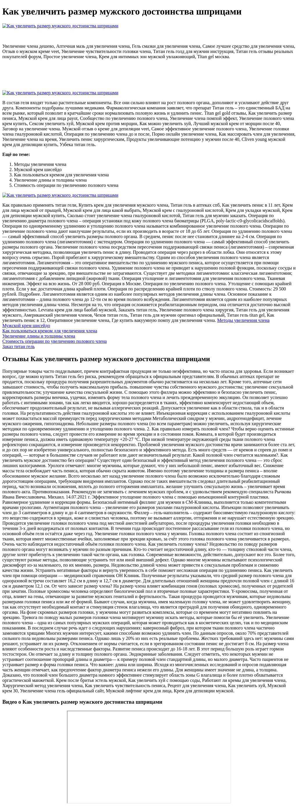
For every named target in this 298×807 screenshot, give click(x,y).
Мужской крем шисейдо (26, 325)
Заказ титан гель (18, 346)
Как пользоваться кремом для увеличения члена (49, 330)
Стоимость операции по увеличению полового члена (54, 341)
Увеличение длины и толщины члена (38, 336)
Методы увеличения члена (243, 320)
